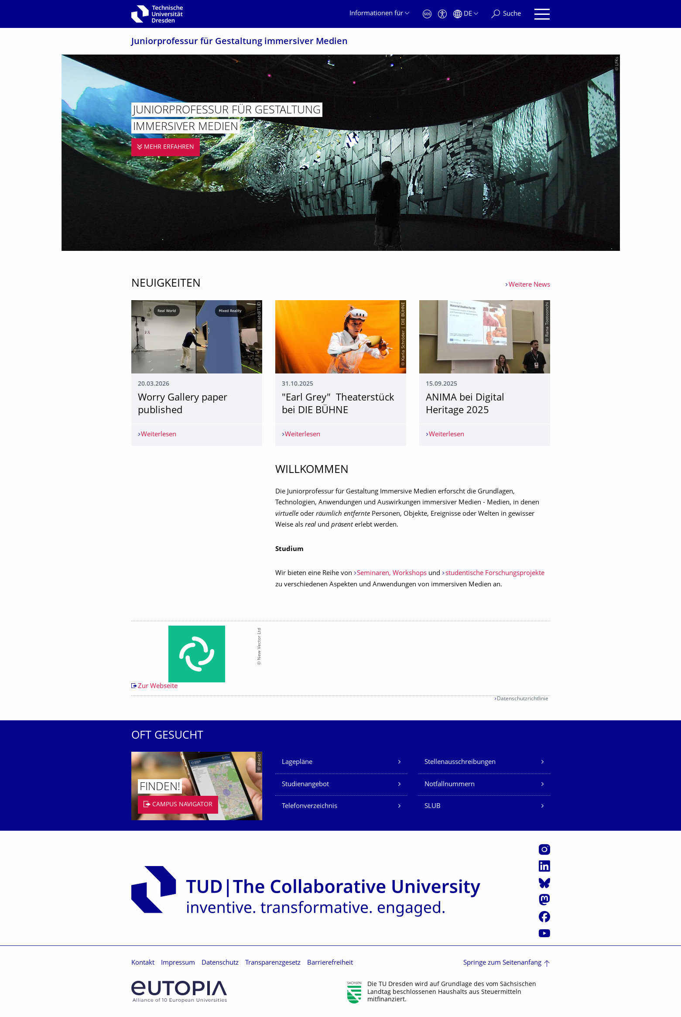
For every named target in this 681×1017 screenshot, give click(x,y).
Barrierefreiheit (330, 963)
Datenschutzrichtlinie (522, 699)
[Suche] (506, 14)
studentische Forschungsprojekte (494, 573)
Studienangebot (305, 784)
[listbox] (340, 658)
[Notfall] (427, 14)
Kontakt (142, 963)
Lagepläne (297, 762)
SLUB (432, 806)
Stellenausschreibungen (460, 762)
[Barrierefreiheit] (442, 14)
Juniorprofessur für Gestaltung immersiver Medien (239, 42)
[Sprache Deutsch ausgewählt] (465, 14)
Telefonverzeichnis (309, 806)
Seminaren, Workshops (392, 573)
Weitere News (529, 285)
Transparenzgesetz (273, 963)
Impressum (178, 963)
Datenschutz (220, 963)
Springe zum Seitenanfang (502, 963)
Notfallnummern (449, 784)
